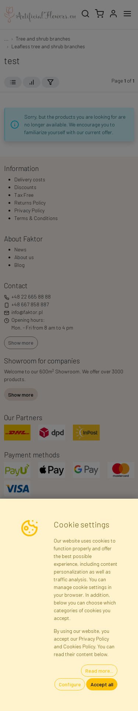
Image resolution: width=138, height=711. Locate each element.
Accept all (102, 684)
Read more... (99, 671)
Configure (70, 684)
